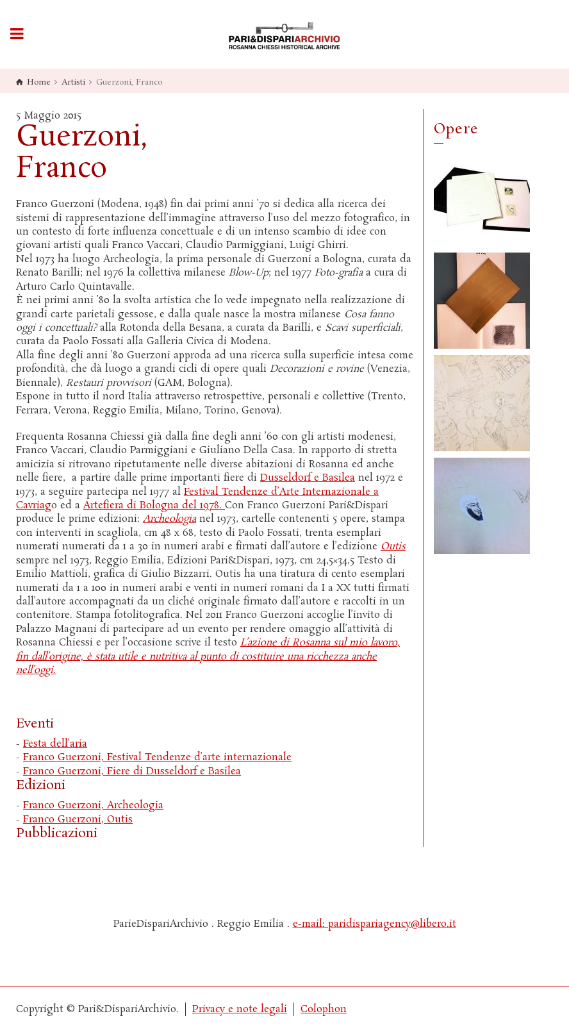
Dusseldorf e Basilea (307, 478)
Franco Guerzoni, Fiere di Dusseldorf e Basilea (132, 771)
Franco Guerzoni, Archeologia (93, 805)
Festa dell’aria (55, 744)
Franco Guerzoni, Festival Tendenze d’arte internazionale (157, 757)
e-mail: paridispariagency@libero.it (374, 924)
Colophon (324, 1009)
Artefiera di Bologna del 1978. (154, 505)
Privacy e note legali (239, 1009)
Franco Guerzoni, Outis (78, 819)
